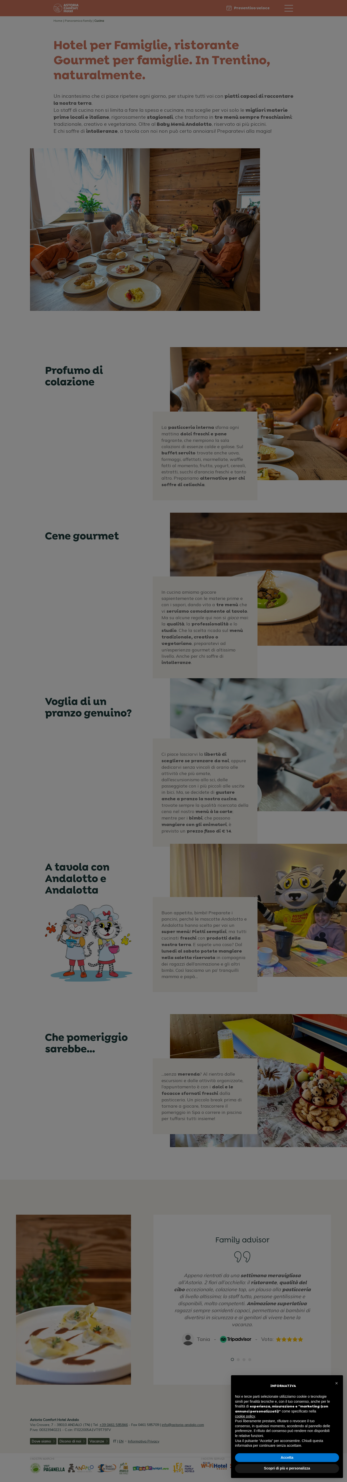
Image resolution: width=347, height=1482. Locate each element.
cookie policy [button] (245, 1416)
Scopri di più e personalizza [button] (287, 1468)
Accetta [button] (287, 1457)
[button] (336, 1383)
